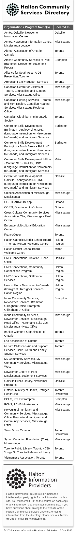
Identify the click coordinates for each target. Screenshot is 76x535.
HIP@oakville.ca (35, 518)
